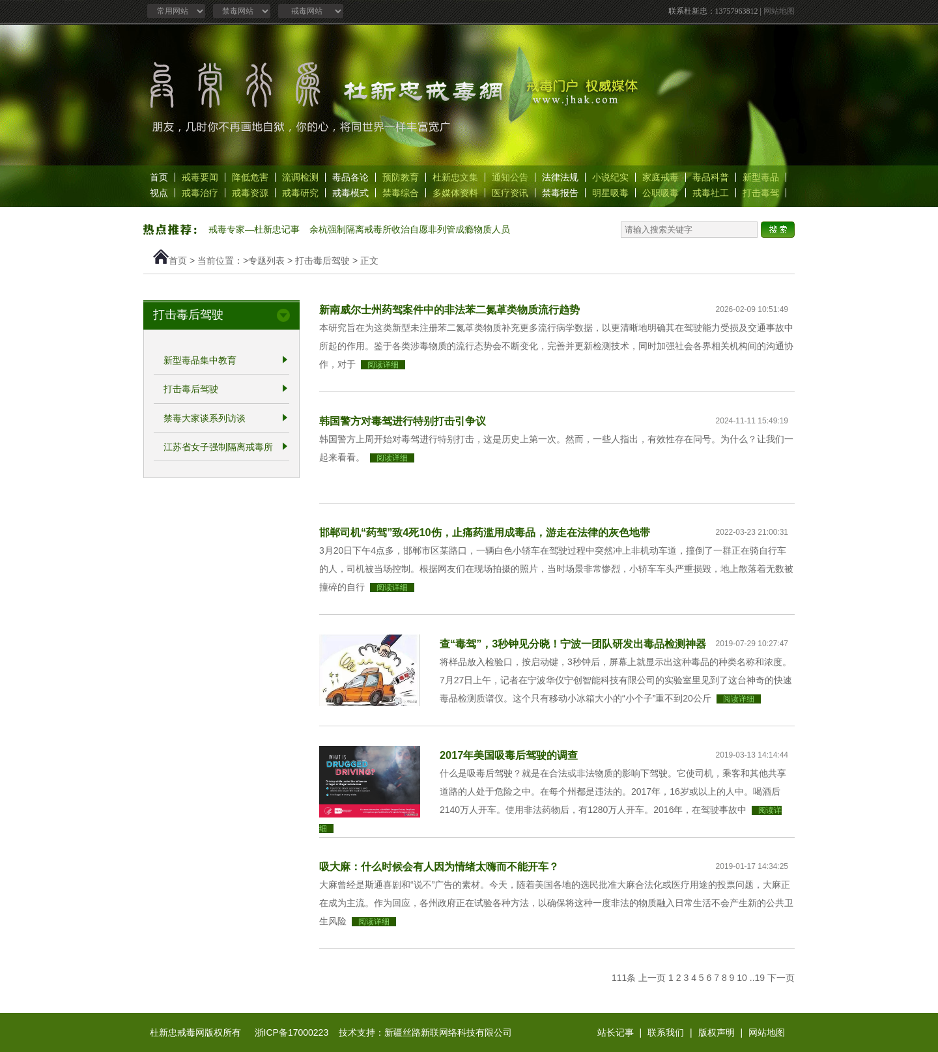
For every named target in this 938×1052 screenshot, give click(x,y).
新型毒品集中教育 (199, 360)
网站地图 (779, 11)
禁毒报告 (560, 193)
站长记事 (615, 1032)
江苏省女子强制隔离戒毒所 (218, 447)
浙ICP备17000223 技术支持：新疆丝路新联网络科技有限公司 (383, 1032)
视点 (159, 193)
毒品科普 (710, 177)
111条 (624, 978)
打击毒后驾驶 (322, 260)
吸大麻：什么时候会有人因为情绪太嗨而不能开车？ (439, 866)
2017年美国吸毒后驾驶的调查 (509, 755)
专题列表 (266, 260)
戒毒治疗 (200, 193)
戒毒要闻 (200, 177)
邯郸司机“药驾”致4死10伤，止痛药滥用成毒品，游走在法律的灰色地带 (484, 532)
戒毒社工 (710, 193)
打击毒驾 (761, 193)
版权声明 (716, 1032)
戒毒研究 (300, 193)
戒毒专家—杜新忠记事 (254, 229)
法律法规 (560, 177)
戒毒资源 (250, 193)
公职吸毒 (660, 193)
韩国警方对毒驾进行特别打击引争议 (402, 421)
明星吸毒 (610, 193)
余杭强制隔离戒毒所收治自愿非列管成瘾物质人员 (409, 229)
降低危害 (250, 177)
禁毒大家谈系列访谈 (204, 418)
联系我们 (665, 1032)
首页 (159, 177)
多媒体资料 (455, 193)
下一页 (781, 978)
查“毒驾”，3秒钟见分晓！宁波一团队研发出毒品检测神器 (573, 643)
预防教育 (400, 177)
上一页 (652, 978)
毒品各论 (350, 177)
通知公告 (510, 177)
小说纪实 (610, 177)
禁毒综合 (400, 193)
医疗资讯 (510, 193)
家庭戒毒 (660, 177)
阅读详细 (383, 364)
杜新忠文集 (455, 177)
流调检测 (300, 177)
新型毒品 (761, 177)
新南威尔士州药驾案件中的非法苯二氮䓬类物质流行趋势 (449, 309)
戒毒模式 (350, 193)
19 (760, 978)
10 (742, 978)
